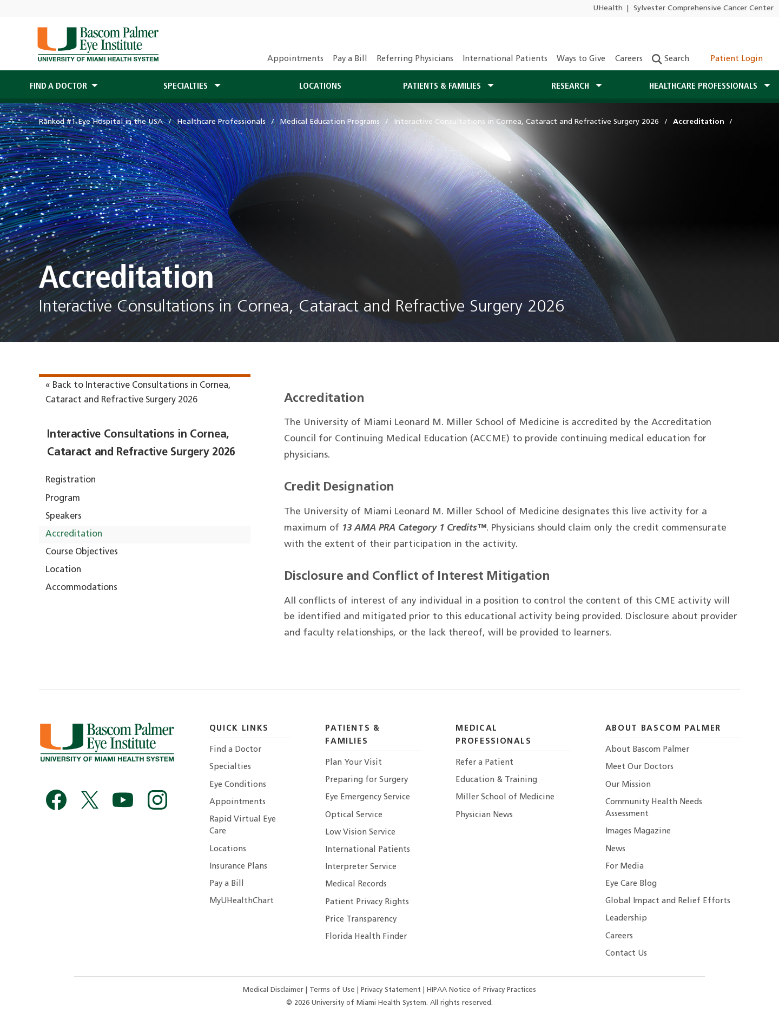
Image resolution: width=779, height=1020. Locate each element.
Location (63, 570)
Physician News (484, 815)
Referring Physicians (415, 59)
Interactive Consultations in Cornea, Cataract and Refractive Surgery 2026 (141, 443)
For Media (624, 867)
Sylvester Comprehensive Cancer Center (703, 8)
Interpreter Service (361, 867)
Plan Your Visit (353, 763)
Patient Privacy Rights (367, 902)
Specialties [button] (186, 86)
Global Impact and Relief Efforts (667, 901)
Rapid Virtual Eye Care (242, 826)
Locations (320, 86)
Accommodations (81, 588)
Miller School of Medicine (504, 797)
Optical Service (353, 815)
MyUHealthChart (241, 901)
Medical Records (356, 884)
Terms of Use (333, 989)
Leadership (626, 919)
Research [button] (571, 86)
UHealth (608, 8)
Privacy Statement (392, 989)
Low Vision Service (360, 833)
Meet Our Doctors (639, 767)
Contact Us (626, 954)
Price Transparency (361, 920)
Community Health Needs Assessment (653, 808)
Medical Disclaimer (274, 989)
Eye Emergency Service (367, 797)
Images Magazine (638, 831)
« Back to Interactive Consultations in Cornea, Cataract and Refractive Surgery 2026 (137, 393)
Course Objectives (81, 552)
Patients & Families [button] (443, 86)
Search (670, 59)
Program (62, 498)
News (615, 849)
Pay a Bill (350, 59)
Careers (629, 59)
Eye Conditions (237, 785)
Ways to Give (581, 59)
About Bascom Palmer (647, 750)
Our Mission (628, 785)
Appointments (295, 59)
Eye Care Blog (631, 884)
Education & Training (496, 780)
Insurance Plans (238, 867)
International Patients (505, 59)
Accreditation (73, 534)
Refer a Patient (484, 763)
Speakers (63, 516)
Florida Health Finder (366, 937)
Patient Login (730, 59)
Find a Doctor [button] (58, 86)
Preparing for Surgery (366, 780)
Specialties (230, 767)
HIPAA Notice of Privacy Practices (481, 989)
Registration (70, 480)
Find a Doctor (235, 750)
